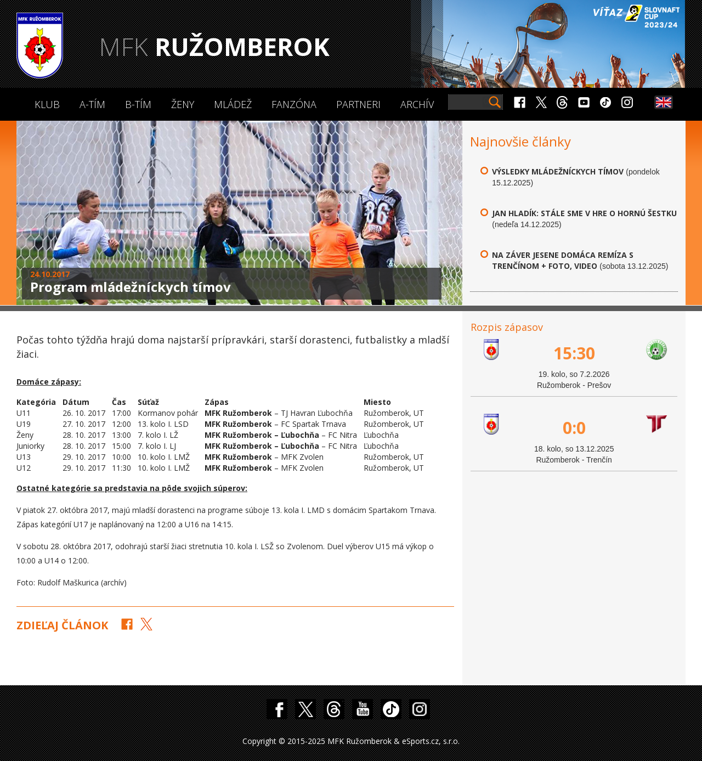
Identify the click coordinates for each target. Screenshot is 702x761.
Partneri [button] (358, 104)
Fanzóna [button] (293, 104)
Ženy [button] (182, 104)
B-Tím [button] (138, 104)
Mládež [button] (233, 104)
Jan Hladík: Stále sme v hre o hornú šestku (584, 213)
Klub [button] (47, 104)
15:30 (574, 353)
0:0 (574, 427)
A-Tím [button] (92, 104)
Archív (417, 104)
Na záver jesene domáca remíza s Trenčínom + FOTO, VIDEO (562, 260)
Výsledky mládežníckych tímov (558, 171)
